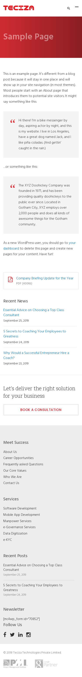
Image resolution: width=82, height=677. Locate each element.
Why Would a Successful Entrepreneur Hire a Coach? (36, 355)
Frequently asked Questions (23, 464)
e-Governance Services (19, 527)
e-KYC (7, 540)
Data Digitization (15, 533)
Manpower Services (17, 521)
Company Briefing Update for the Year (44, 278)
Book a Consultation (40, 409)
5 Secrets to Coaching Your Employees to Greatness (34, 334)
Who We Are (12, 477)
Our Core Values (14, 470)
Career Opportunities (18, 458)
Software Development (20, 508)
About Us (10, 452)
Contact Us (11, 483)
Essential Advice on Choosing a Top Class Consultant (33, 312)
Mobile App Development (21, 515)
